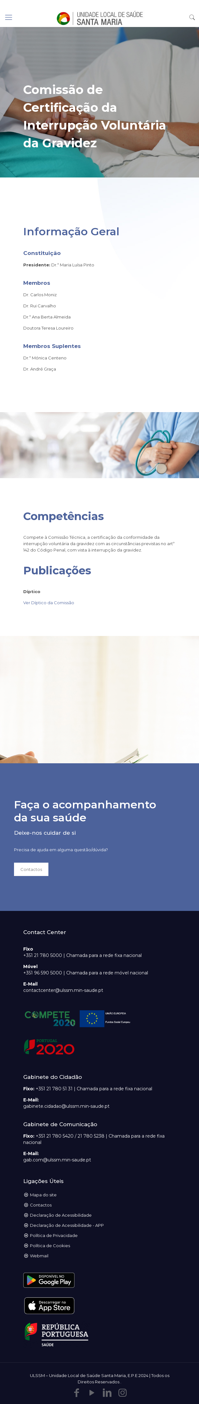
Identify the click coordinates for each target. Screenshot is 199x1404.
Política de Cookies (50, 1245)
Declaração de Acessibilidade (61, 1215)
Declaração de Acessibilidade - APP (67, 1225)
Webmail (39, 1255)
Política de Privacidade (54, 1235)
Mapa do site (43, 1194)
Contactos (41, 1204)
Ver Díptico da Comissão (48, 602)
